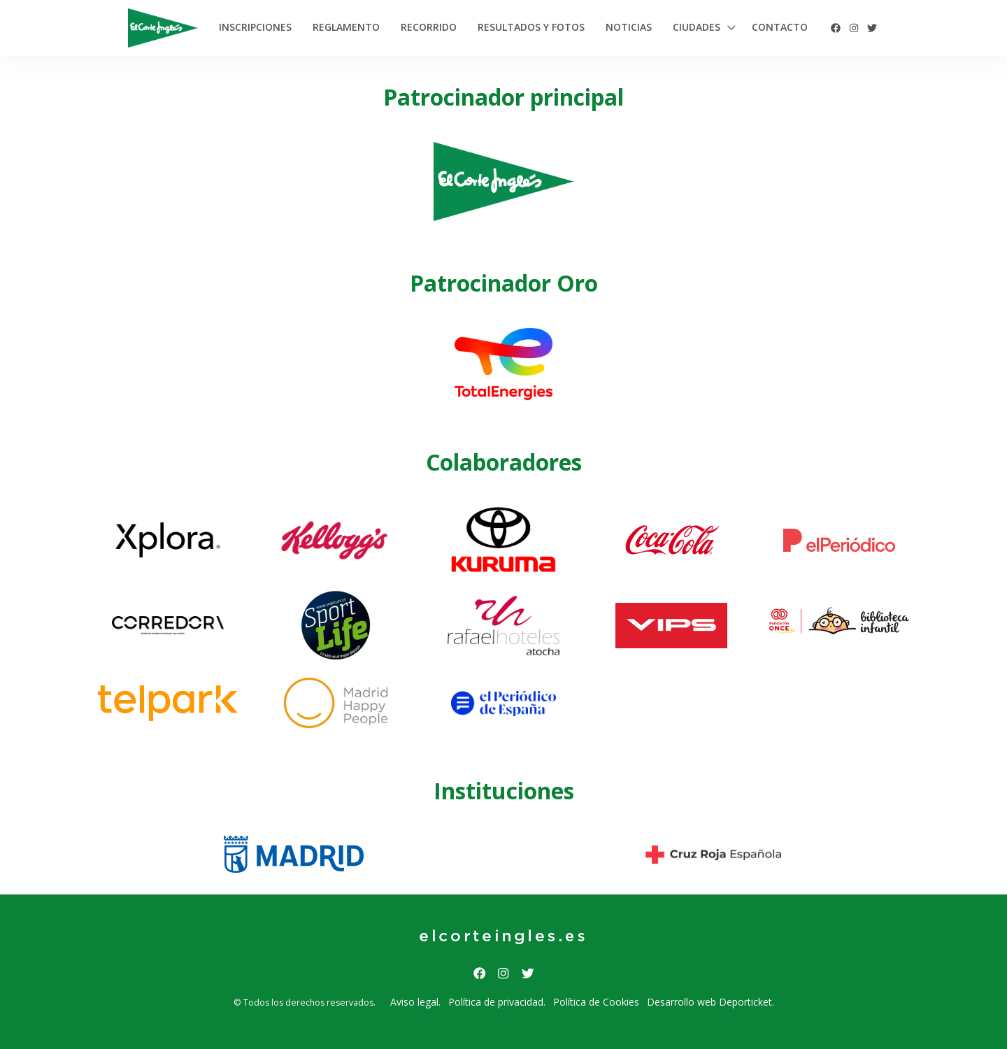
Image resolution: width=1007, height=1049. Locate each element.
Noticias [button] (629, 27)
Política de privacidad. (496, 1001)
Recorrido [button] (429, 27)
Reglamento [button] (346, 27)
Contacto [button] (780, 27)
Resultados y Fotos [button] (531, 27)
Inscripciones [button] (255, 27)
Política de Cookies (596, 1001)
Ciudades (696, 27)
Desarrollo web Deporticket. (710, 1001)
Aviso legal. (415, 1001)
